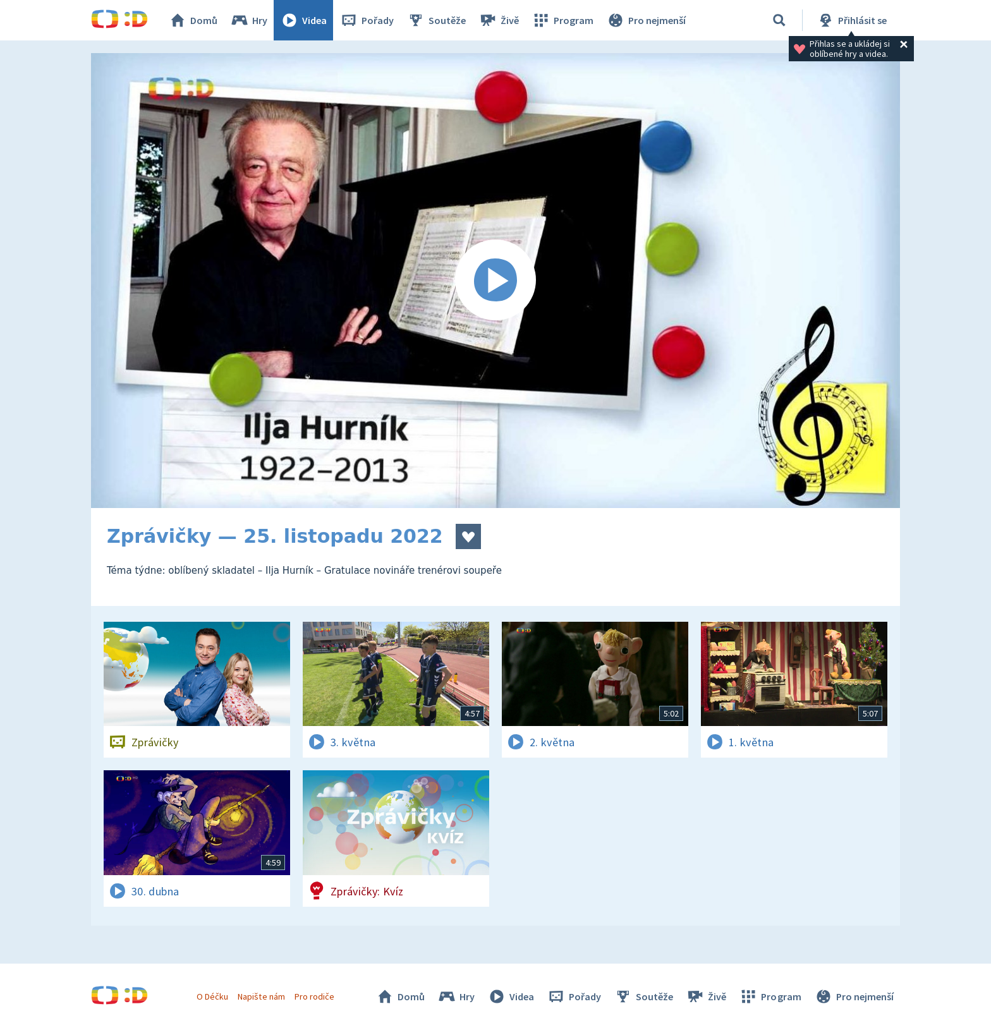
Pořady (366, 20)
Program (562, 20)
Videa (303, 20)
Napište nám (261, 996)
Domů (192, 20)
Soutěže (436, 20)
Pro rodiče (314, 996)
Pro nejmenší (646, 20)
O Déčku (212, 996)
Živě (498, 20)
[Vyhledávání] (779, 20)
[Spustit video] (495, 280)
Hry (248, 20)
